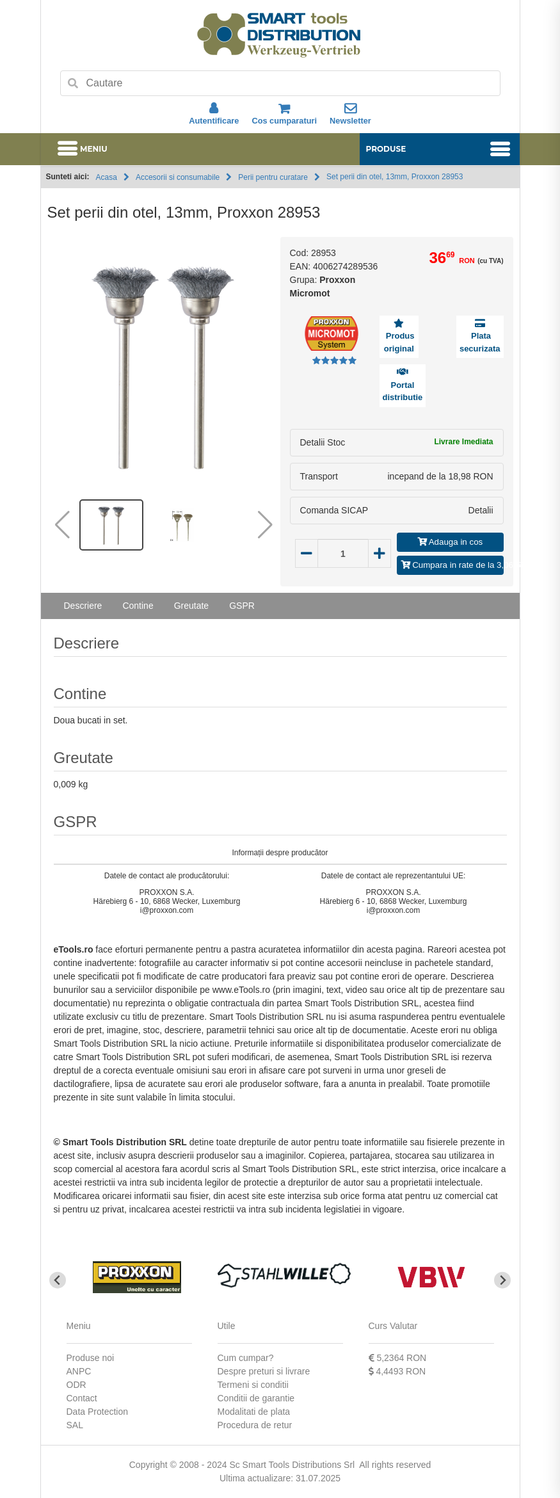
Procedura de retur (255, 1425)
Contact (82, 1398)
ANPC (79, 1371)
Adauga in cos (450, 542)
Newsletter (350, 113)
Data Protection (98, 1411)
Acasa (106, 177)
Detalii (480, 510)
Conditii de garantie (256, 1398)
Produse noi (91, 1358)
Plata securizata (480, 342)
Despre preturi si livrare (264, 1371)
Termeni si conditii (253, 1385)
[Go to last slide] (58, 1280)
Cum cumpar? (246, 1358)
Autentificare (214, 113)
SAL (75, 1425)
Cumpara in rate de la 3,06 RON (452, 565)
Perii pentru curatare (273, 177)
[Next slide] (502, 1280)
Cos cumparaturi (284, 113)
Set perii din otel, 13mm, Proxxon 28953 (394, 176)
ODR (76, 1385)
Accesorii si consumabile (178, 177)
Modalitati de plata (254, 1411)
